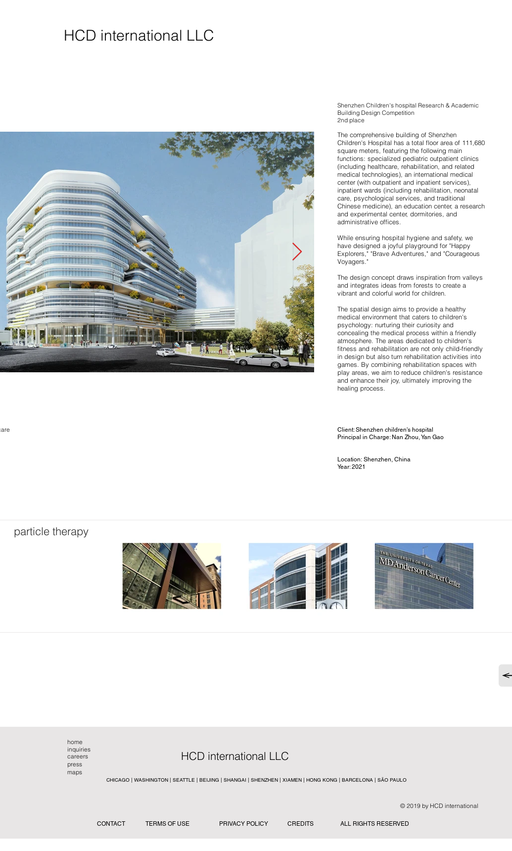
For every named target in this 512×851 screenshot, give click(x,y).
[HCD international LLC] (139, 35)
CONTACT (111, 823)
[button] (255, 756)
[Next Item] (297, 252)
